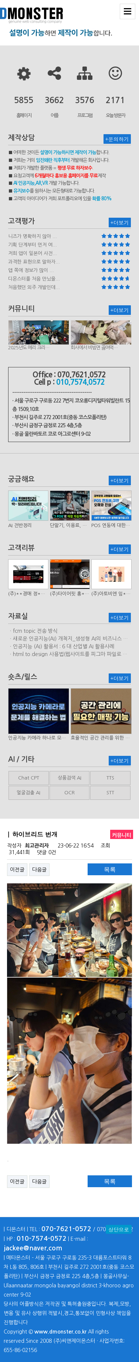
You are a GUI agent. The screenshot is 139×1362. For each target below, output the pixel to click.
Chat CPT (28, 777)
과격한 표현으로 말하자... (34, 261)
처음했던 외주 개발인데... (34, 287)
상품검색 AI (69, 777)
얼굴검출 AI (28, 792)
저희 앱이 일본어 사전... (32, 253)
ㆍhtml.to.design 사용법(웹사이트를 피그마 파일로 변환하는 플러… (68, 655)
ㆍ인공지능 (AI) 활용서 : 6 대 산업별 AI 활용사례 (61, 646)
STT (110, 792)
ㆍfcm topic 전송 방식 (33, 631)
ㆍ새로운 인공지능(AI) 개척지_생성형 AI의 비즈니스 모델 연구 (68, 639)
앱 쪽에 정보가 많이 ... (31, 270)
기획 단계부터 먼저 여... (32, 244)
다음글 (39, 869)
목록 (110, 869)
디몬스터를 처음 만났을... (34, 278)
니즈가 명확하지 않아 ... (32, 236)
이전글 (17, 869)
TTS (110, 777)
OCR (69, 792)
